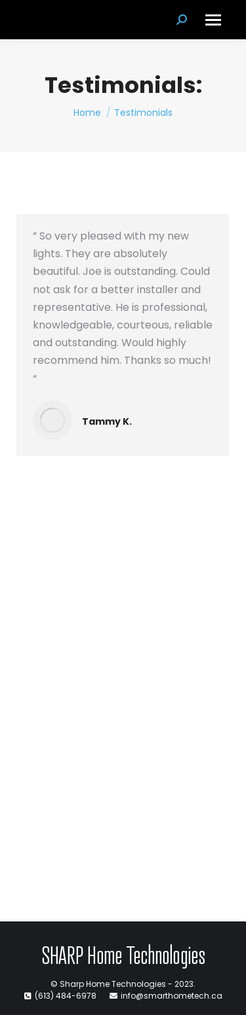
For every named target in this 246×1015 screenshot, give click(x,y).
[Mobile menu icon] (213, 20)
